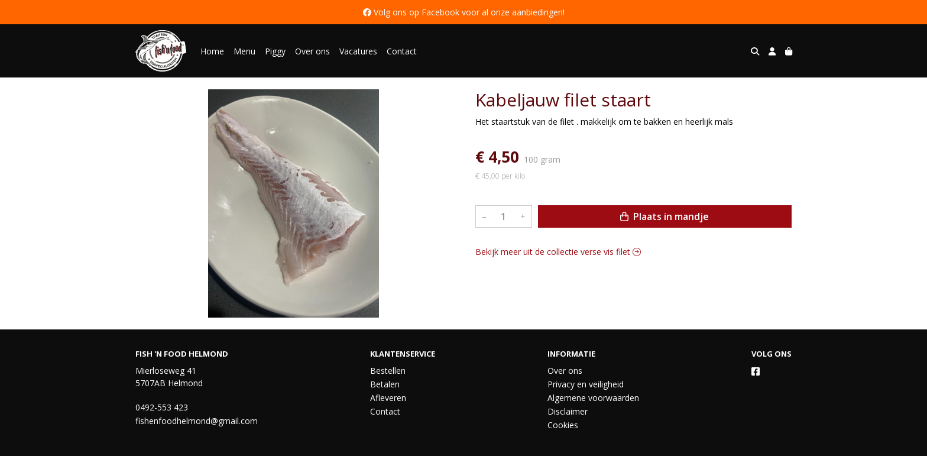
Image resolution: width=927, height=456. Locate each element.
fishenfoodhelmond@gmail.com (196, 420)
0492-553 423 (161, 407)
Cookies (562, 425)
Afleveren (388, 397)
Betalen (385, 384)
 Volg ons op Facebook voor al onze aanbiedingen (463, 12)
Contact (402, 51)
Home (212, 51)
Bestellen (388, 370)
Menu (244, 51)
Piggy (275, 51)
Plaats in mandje (664, 216)
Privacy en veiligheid (585, 384)
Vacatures (358, 51)
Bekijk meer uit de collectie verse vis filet (558, 251)
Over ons (312, 51)
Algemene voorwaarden (593, 397)
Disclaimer (567, 411)
